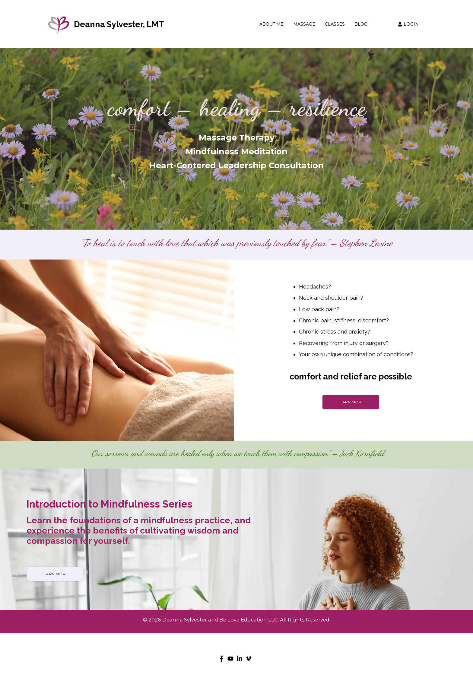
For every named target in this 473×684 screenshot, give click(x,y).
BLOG (361, 24)
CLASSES (335, 24)
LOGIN (408, 24)
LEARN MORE (350, 402)
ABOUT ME (271, 24)
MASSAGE (304, 24)
